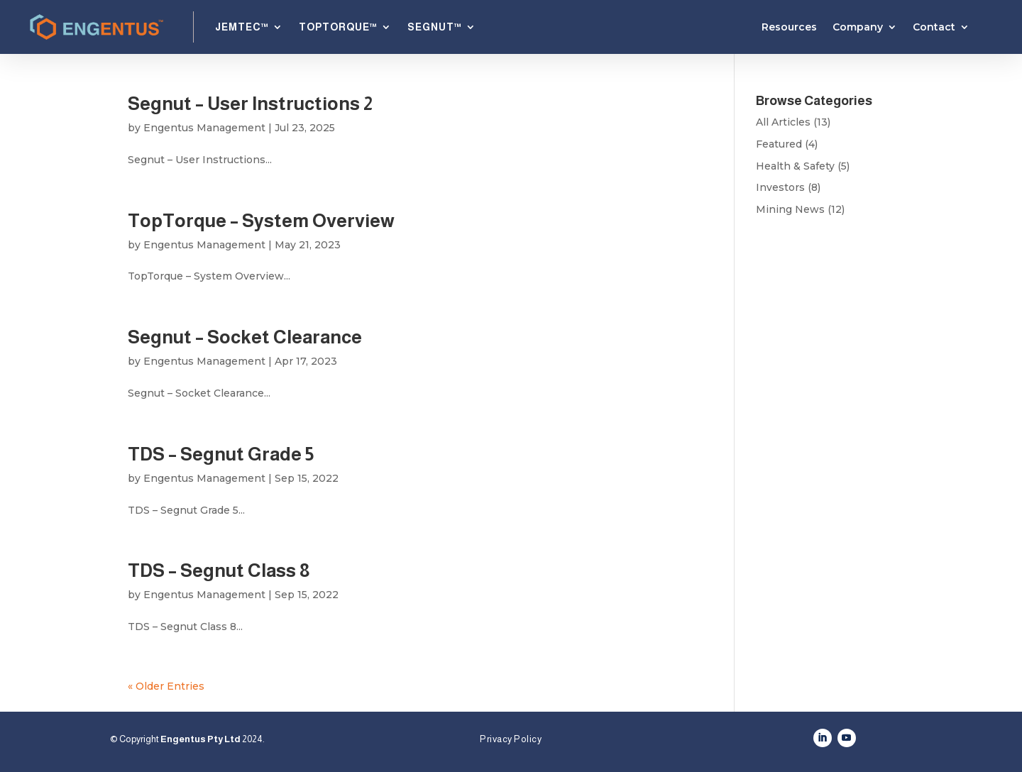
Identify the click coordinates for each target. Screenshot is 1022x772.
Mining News (790, 209)
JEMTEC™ (242, 27)
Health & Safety (795, 166)
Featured (779, 144)
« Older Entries (166, 686)
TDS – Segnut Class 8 (219, 570)
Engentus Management (204, 127)
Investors (780, 187)
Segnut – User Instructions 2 (250, 103)
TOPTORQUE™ (338, 27)
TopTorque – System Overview (261, 220)
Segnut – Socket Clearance (245, 336)
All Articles (783, 122)
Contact (934, 27)
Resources (789, 27)
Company (858, 27)
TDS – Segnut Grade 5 (221, 453)
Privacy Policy (511, 739)
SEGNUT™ (434, 27)
